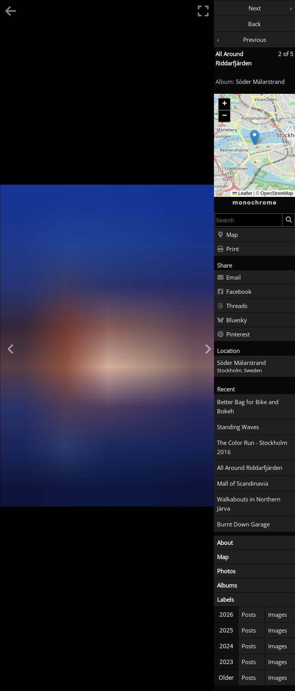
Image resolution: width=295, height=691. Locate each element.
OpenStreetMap (276, 193)
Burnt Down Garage (243, 524)
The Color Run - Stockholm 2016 (252, 447)
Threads (232, 306)
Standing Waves (238, 427)
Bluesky (232, 320)
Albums (227, 585)
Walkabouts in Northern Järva (248, 503)
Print (228, 249)
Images (277, 614)
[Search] (288, 220)
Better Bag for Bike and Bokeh (247, 406)
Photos (226, 571)
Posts (249, 614)
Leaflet (242, 193)
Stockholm (229, 370)
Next (255, 8)
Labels (225, 599)
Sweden (253, 370)
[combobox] (248, 220)
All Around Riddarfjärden (249, 467)
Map (227, 235)
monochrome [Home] (254, 202)
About (225, 542)
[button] (254, 137)
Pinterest (233, 334)
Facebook (234, 292)
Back (254, 24)
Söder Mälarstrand (260, 81)
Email (229, 277)
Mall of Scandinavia (242, 483)
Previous (254, 39)
